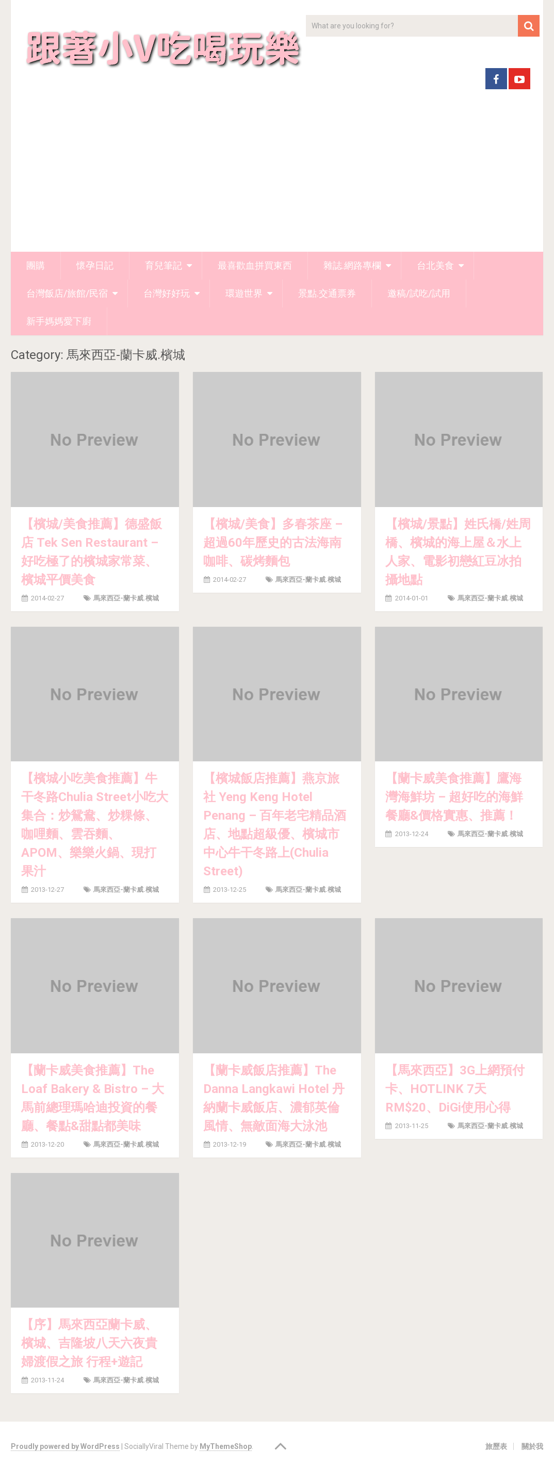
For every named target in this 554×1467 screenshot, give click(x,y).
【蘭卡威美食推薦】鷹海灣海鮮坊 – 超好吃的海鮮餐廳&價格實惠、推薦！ (454, 797)
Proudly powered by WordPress (65, 1446)
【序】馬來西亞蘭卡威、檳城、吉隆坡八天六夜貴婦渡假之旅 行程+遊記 (89, 1343)
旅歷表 (496, 1446)
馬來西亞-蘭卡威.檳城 (126, 598)
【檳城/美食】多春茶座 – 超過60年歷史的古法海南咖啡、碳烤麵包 (273, 542)
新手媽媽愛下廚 (58, 321)
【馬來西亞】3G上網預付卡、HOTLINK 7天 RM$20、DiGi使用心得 (455, 1089)
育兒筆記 (163, 265)
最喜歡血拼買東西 (255, 265)
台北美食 (435, 265)
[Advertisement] (277, 174)
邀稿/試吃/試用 (418, 293)
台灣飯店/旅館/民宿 (67, 293)
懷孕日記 (94, 265)
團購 (35, 265)
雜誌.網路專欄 (352, 265)
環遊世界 (244, 293)
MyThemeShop (226, 1446)
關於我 (532, 1446)
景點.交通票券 (327, 293)
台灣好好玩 (166, 293)
